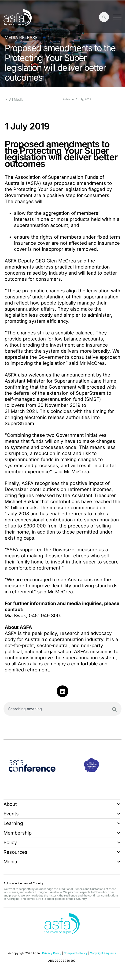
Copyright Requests (103, 953)
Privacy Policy (51, 953)
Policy (62, 842)
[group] (32, 765)
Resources (62, 852)
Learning (62, 823)
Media (62, 862)
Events (62, 814)
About (62, 804)
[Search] (114, 709)
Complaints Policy (76, 953)
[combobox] (62, 709)
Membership (62, 833)
